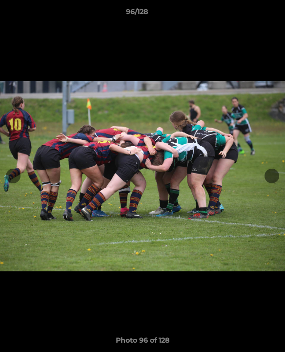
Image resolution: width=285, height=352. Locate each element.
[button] (250, 14)
